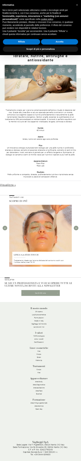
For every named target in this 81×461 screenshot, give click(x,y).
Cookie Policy (37, 449)
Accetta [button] (59, 41)
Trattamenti (39, 366)
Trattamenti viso (16, 197)
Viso (39, 351)
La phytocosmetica (39, 315)
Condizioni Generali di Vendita (30, 453)
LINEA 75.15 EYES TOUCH (26, 254)
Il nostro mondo (39, 308)
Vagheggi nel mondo (39, 324)
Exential (39, 394)
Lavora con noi (39, 327)
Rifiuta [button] (21, 41)
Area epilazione (39, 388)
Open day (39, 409)
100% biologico (39, 336)
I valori (39, 333)
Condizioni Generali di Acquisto (61, 449)
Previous (5, 228)
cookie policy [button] (47, 19)
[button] (77, 4)
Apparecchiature (39, 378)
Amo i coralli (38, 339)
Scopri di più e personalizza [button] (40, 49)
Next (76, 228)
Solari (39, 357)
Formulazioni (39, 318)
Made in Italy (39, 321)
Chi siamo (39, 311)
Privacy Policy (21, 449)
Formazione (39, 400)
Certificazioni (39, 342)
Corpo (39, 354)
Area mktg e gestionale (39, 403)
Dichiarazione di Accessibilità (62, 453)
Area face (39, 391)
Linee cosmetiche (39, 348)
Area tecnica (39, 406)
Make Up (39, 360)
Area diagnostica (39, 384)
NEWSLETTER (9, 280)
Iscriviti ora (40, 293)
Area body (39, 381)
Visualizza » (8, 185)
